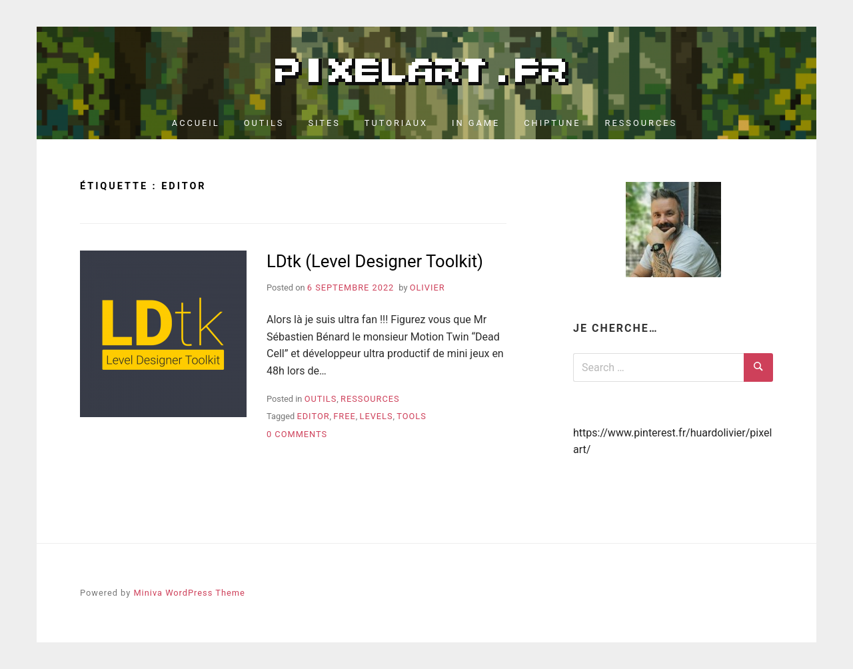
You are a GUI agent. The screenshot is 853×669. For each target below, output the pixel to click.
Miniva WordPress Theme (189, 593)
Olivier (427, 288)
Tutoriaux (396, 123)
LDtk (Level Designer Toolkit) (375, 261)
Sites (324, 123)
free (344, 416)
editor (313, 416)
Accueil (196, 123)
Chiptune (552, 123)
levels (376, 416)
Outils (264, 123)
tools (411, 416)
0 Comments (297, 434)
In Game (476, 123)
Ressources (641, 123)
